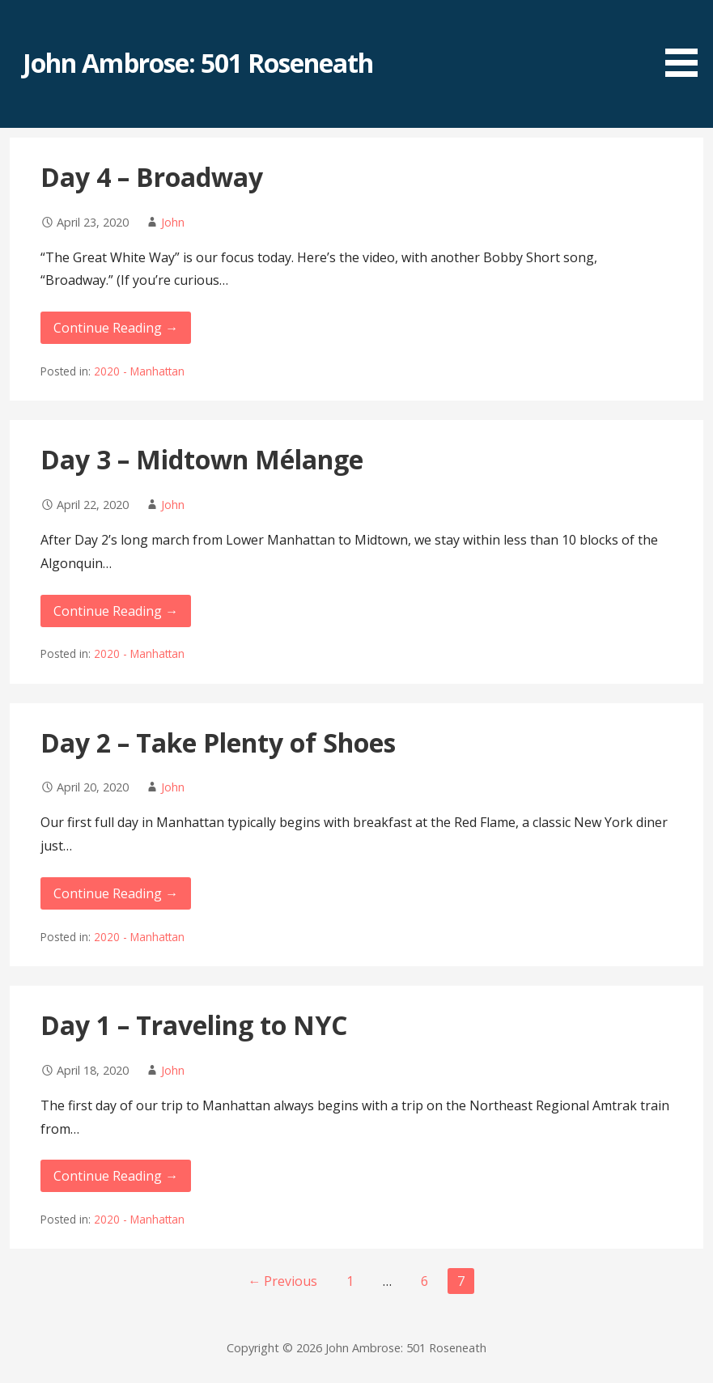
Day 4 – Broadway (151, 176)
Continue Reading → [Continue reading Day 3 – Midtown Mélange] (115, 611)
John (173, 222)
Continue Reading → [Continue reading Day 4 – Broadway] (115, 328)
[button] (687, 41)
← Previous (282, 1281)
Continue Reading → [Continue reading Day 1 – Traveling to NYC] (115, 1176)
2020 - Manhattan (139, 371)
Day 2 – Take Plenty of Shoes (218, 742)
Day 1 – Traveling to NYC (193, 1025)
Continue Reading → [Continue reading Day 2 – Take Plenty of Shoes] (115, 893)
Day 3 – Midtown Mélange (201, 459)
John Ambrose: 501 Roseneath (198, 62)
